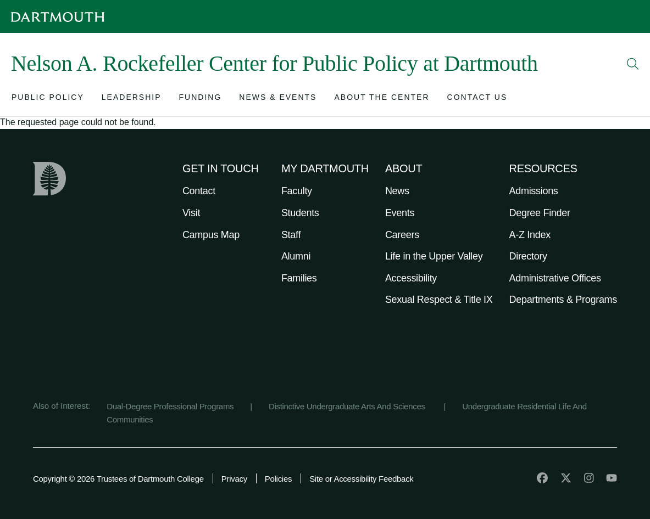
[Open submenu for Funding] (200, 99)
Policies (278, 478)
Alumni (295, 256)
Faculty (296, 190)
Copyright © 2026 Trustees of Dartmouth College (118, 478)
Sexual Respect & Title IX (439, 299)
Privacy (234, 478)
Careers (402, 234)
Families (299, 278)
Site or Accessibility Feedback (361, 478)
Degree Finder (539, 212)
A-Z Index (530, 234)
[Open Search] (633, 64)
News (397, 190)
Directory (528, 256)
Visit (191, 212)
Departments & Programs (563, 299)
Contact (198, 190)
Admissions (533, 190)
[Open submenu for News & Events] (277, 99)
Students (300, 212)
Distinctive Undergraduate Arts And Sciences (348, 406)
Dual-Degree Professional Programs (170, 406)
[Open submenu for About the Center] (381, 99)
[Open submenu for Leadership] (132, 99)
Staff (291, 234)
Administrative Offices (555, 278)
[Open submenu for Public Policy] (48, 99)
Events (399, 212)
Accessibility (411, 278)
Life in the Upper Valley (434, 256)
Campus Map (211, 234)
